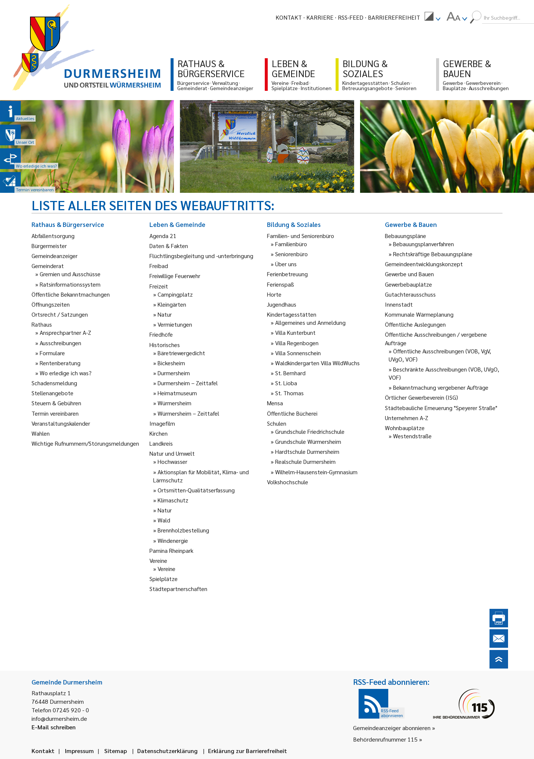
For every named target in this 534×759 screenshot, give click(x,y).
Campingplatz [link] (175, 294)
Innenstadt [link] (399, 304)
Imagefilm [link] (162, 423)
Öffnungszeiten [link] (51, 304)
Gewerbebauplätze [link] (408, 284)
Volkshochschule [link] (287, 482)
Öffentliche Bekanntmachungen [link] (71, 294)
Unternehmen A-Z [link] (406, 418)
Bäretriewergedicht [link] (181, 353)
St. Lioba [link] (286, 383)
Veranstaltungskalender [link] (61, 423)
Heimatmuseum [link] (177, 393)
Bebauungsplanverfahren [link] (423, 244)
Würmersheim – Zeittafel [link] (188, 413)
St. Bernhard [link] (290, 373)
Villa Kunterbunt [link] (295, 332)
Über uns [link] (286, 264)
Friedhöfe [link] (161, 334)
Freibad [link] (158, 266)
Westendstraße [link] (412, 436)
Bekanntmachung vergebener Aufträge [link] (440, 387)
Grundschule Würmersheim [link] (308, 441)
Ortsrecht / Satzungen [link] (60, 314)
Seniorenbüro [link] (291, 254)
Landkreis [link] (161, 443)
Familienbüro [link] (291, 244)
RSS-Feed (350, 17)
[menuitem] (432, 17)
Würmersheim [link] (174, 403)
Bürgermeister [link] (49, 246)
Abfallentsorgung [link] (53, 236)
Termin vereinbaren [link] (55, 413)
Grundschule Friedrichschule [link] (310, 431)
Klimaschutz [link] (173, 500)
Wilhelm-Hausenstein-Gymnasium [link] (316, 472)
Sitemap (115, 751)
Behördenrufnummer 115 (385, 739)
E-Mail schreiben (54, 727)
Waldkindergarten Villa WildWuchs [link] (317, 363)
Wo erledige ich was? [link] (66, 373)
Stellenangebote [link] (52, 393)
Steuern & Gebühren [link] (56, 403)
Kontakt (289, 17)
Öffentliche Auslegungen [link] (415, 324)
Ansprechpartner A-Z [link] (65, 332)
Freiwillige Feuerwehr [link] (174, 276)
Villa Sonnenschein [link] (298, 353)
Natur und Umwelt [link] (172, 453)
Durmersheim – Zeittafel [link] (188, 383)
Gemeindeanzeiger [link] (55, 256)
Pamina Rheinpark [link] (171, 550)
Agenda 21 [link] (163, 236)
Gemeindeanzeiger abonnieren (392, 728)
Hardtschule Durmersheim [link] (307, 451)
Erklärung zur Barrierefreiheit (247, 751)
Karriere (319, 17)
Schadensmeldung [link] (54, 383)
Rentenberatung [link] (60, 363)
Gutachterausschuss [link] (410, 294)
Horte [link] (274, 294)
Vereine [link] (166, 568)
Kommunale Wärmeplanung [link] (419, 314)
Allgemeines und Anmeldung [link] (310, 322)
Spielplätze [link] (163, 579)
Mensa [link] (275, 403)
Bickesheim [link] (171, 363)
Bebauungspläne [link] (405, 236)
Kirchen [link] (158, 433)
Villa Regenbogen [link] (297, 343)
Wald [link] (164, 520)
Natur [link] (165, 314)
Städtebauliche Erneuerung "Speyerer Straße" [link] (441, 408)
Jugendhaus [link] (281, 304)
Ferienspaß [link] (280, 284)
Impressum (79, 751)
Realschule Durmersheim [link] (305, 461)
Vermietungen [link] (175, 324)
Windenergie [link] (173, 540)
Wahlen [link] (41, 433)
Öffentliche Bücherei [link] (292, 413)
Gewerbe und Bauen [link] (409, 274)
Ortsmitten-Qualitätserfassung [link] (196, 490)
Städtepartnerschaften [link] (178, 589)
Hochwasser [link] (172, 461)
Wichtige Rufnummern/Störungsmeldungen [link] (85, 443)
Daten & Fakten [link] (168, 246)
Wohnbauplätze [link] (405, 428)
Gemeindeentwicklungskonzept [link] (424, 264)
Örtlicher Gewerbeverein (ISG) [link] (421, 397)
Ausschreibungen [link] (60, 343)
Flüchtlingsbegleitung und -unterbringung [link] (201, 256)
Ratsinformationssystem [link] (70, 284)
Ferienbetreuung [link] (287, 274)
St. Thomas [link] (289, 393)
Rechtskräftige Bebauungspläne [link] (432, 254)
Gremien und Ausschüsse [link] (70, 274)
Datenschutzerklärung (167, 751)
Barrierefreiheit (394, 17)
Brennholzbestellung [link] (183, 530)
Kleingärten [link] (172, 304)
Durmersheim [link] (174, 373)
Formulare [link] (52, 353)
